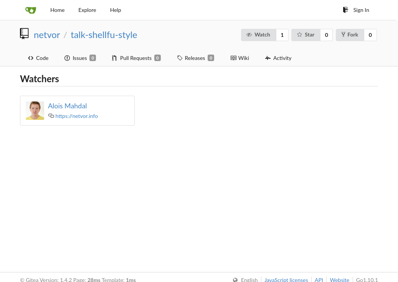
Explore (87, 10)
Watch (258, 34)
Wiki (239, 58)
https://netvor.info (77, 116)
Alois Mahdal (67, 105)
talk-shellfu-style (104, 34)
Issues (80, 58)
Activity (278, 58)
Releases (195, 58)
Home (57, 10)
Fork (350, 34)
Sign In (356, 10)
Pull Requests (136, 58)
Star (305, 34)
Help (115, 10)
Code (38, 58)
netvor (47, 34)
